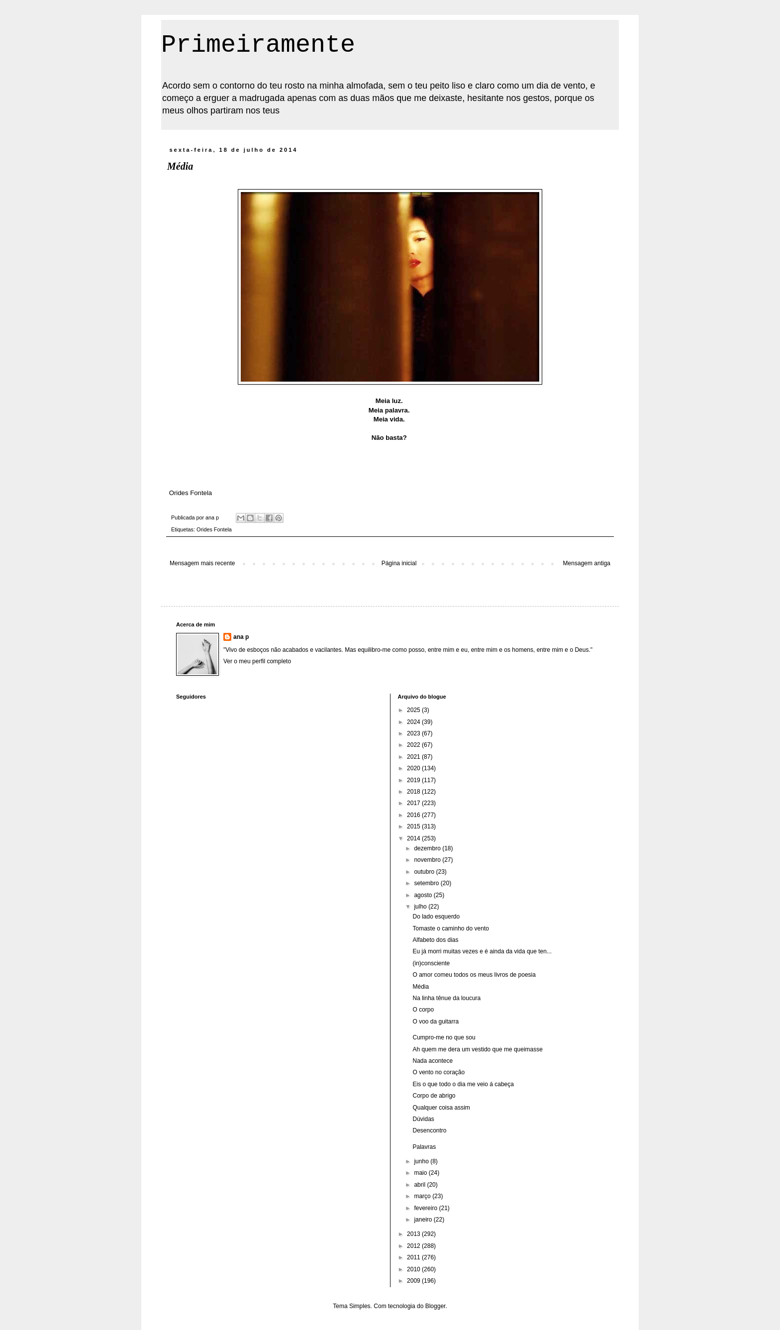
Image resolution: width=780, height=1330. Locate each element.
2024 (414, 721)
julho (421, 906)
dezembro (428, 848)
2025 (414, 710)
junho (422, 1161)
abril (420, 1184)
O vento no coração (438, 1072)
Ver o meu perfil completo (257, 661)
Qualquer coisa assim (441, 1107)
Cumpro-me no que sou (443, 1037)
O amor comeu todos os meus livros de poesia (473, 974)
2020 (414, 768)
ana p (241, 636)
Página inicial (399, 563)
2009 (414, 1280)
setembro (427, 883)
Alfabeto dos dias (435, 939)
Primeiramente (258, 45)
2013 (414, 1233)
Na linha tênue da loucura (446, 998)
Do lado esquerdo (436, 916)
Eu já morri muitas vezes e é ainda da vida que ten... (482, 951)
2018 (414, 791)
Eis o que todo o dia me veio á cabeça (462, 1084)
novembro (428, 859)
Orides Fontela (214, 529)
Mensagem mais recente (202, 563)
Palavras (424, 1146)
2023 (414, 733)
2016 (414, 815)
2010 (414, 1269)
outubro (425, 871)
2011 (414, 1257)
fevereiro (426, 1208)
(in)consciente (431, 963)
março (423, 1196)
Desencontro (429, 1130)
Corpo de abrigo (433, 1095)
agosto (423, 895)
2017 (414, 803)
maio (421, 1172)
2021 (414, 756)
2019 (414, 780)
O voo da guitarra (435, 1021)
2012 (414, 1245)
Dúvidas (423, 1119)
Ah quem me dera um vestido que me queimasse (477, 1049)
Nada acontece (432, 1060)
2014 (414, 838)
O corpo (423, 1009)
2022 (414, 744)
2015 (414, 826)
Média (420, 986)
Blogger (435, 1306)
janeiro (423, 1219)
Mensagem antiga (586, 563)
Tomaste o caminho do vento (450, 928)
